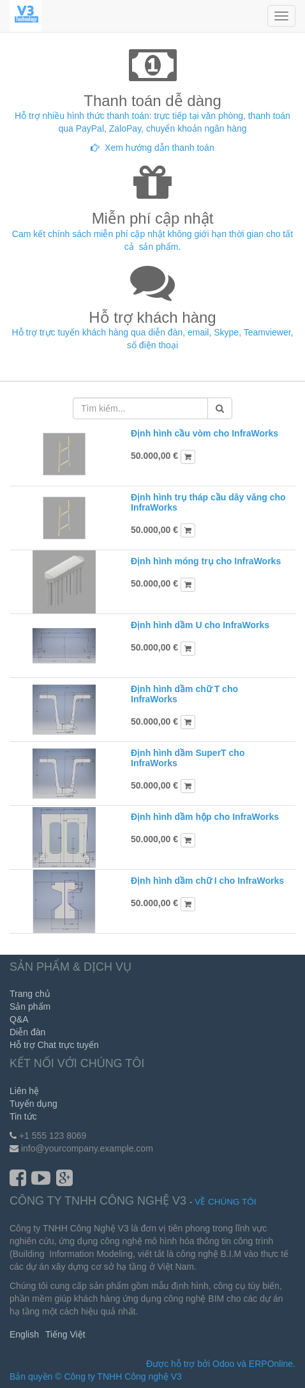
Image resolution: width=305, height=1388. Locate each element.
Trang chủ (30, 994)
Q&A (19, 1019)
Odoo (223, 1364)
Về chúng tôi (225, 1202)
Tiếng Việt (65, 1334)
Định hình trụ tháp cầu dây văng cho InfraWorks (208, 502)
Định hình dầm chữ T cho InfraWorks (184, 694)
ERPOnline (271, 1364)
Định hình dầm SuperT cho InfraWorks (187, 757)
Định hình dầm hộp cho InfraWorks (205, 817)
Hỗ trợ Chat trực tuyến (54, 1045)
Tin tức (23, 1116)
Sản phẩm (30, 1006)
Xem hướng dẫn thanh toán (159, 148)
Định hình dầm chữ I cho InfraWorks (207, 880)
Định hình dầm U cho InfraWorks (200, 625)
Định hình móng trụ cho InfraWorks (206, 561)
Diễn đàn (27, 1032)
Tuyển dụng (33, 1104)
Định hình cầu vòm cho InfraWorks (204, 433)
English (24, 1334)
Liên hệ (24, 1091)
